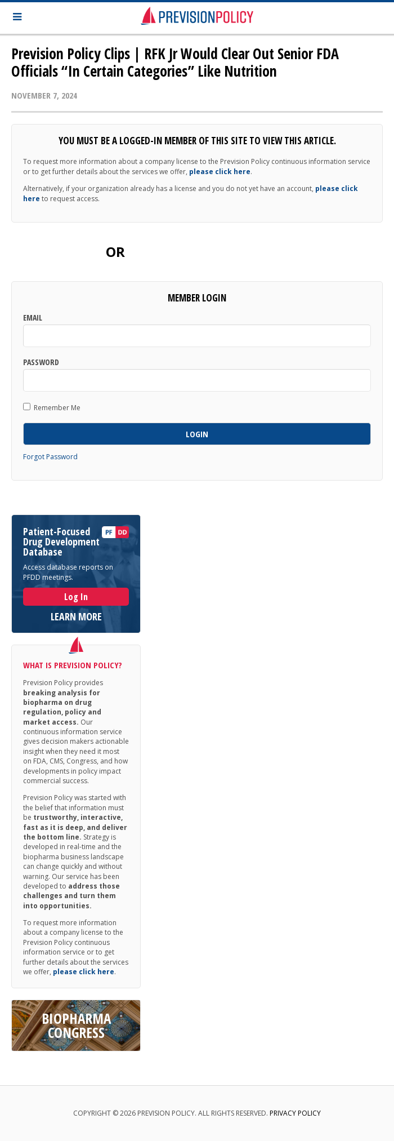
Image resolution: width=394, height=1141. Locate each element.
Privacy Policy (295, 1113)
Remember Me (51, 407)
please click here (219, 171)
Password (41, 362)
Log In (76, 597)
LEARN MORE (76, 616)
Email (32, 318)
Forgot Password (50, 456)
